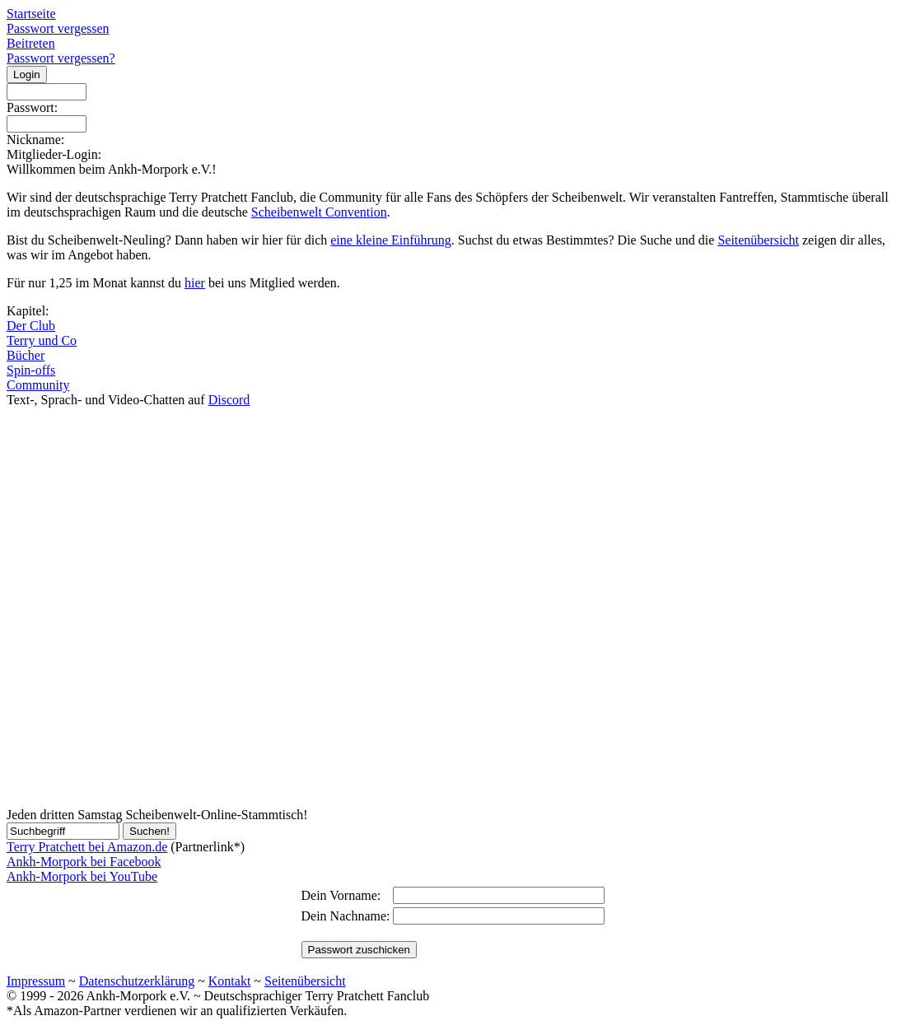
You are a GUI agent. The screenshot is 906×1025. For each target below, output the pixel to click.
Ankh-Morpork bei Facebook (84, 862)
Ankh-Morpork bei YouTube (82, 876)
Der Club (31, 326)
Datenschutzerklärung (136, 981)
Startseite (31, 14)
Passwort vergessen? (61, 58)
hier (194, 283)
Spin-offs (31, 370)
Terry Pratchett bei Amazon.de (87, 847)
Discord (229, 400)
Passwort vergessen (58, 28)
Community (38, 385)
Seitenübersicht (758, 240)
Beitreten (31, 43)
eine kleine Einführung (390, 240)
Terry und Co (42, 340)
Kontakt (229, 981)
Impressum (36, 981)
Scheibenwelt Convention (319, 212)
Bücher (25, 355)
